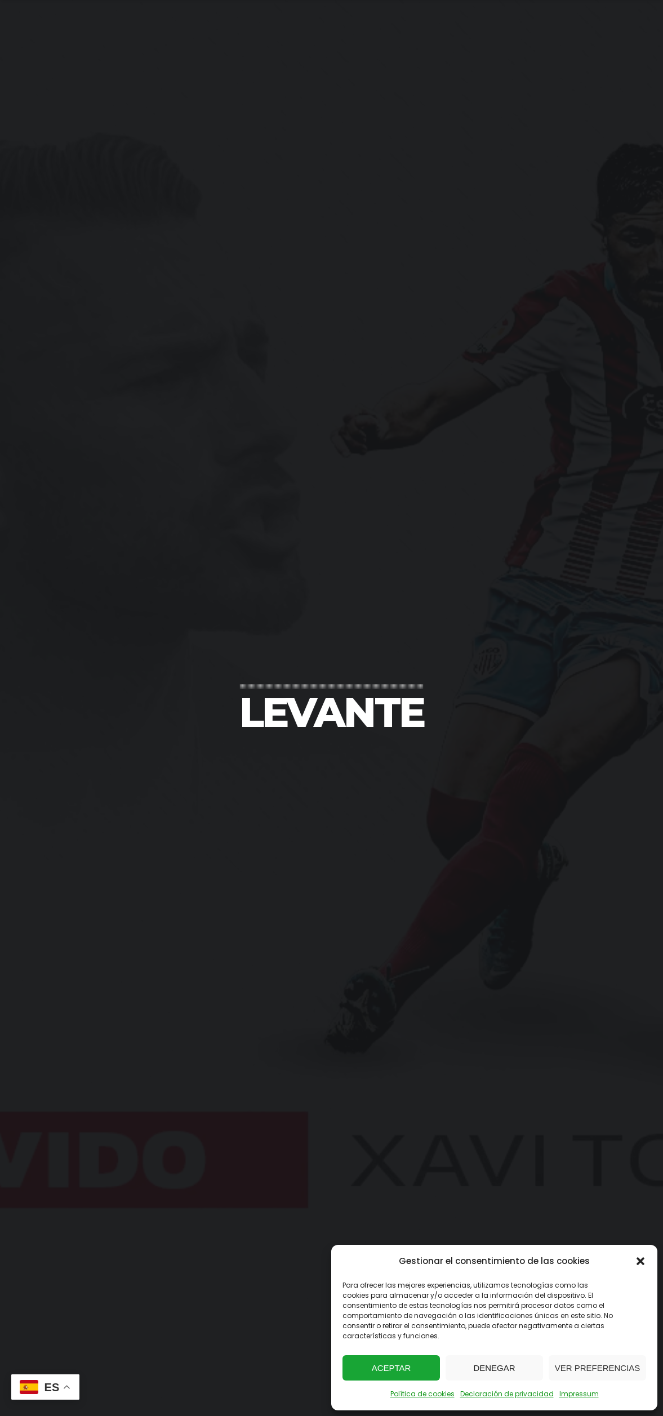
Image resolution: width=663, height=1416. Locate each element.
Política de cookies (422, 1394)
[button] (640, 1261)
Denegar (494, 1368)
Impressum (579, 1394)
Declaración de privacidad (507, 1394)
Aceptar (391, 1368)
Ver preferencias (597, 1368)
